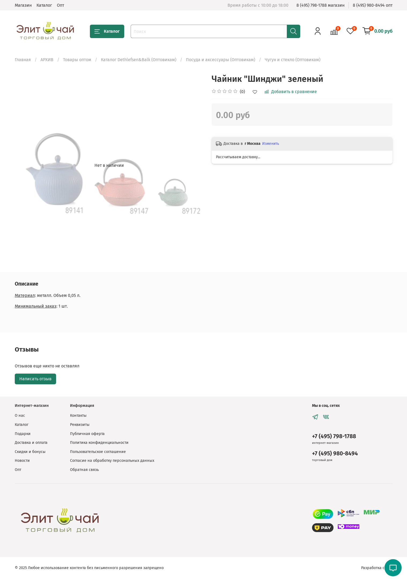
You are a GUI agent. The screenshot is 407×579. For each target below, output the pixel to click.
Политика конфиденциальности (99, 442)
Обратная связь (84, 469)
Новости (22, 460)
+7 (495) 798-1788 (334, 436)
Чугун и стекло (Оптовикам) (292, 59)
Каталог (44, 5)
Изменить (270, 143)
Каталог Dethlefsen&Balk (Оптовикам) (138, 59)
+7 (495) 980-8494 (335, 453)
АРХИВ (47, 59)
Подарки (23, 434)
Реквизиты (80, 424)
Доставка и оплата (31, 442)
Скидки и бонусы (30, 451)
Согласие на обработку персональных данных (112, 460)
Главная (23, 59)
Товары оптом (77, 59)
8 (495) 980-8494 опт (373, 5)
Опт (60, 5)
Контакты (78, 415)
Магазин (23, 5)
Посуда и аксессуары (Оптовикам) (220, 59)
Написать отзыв (35, 378)
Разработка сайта (377, 568)
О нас (20, 415)
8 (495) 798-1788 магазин (320, 5)
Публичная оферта (87, 434)
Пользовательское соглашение (98, 451)
